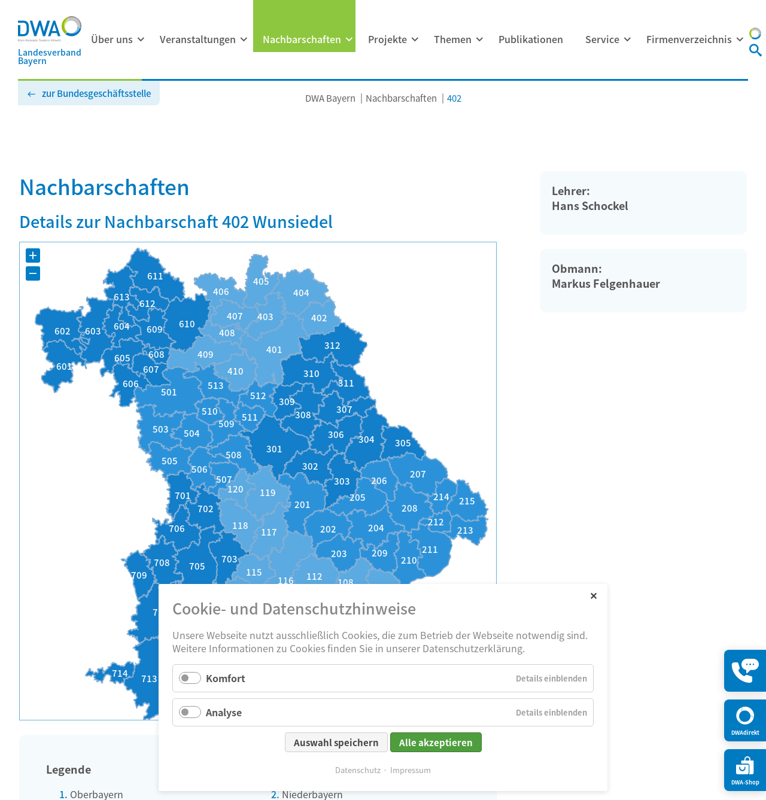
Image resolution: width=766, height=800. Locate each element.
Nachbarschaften (302, 39)
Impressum (410, 769)
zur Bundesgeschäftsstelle (96, 93)
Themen (453, 39)
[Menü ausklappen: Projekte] (415, 39)
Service (602, 39)
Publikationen (530, 39)
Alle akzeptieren (436, 742)
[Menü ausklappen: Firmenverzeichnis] (739, 39)
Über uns (112, 39)
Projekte (387, 39)
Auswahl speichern (336, 742)
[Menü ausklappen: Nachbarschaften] (349, 39)
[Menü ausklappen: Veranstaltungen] (243, 39)
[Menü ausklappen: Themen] (479, 39)
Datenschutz (358, 769)
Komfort (225, 678)
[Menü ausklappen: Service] (627, 39)
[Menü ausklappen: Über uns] (140, 39)
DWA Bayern (330, 98)
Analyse (224, 712)
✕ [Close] (593, 595)
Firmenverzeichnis (689, 39)
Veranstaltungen (198, 39)
